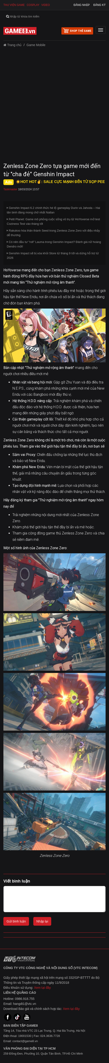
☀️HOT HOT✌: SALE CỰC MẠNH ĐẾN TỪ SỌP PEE (60, 182)
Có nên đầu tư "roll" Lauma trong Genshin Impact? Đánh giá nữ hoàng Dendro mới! (54, 244)
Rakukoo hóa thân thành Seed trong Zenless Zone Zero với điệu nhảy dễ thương (53, 233)
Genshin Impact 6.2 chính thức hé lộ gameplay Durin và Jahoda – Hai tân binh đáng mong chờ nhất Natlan (53, 210)
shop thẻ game (77, 30)
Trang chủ (12, 45)
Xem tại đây (42, 987)
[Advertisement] (54, 106)
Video (45, 5)
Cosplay (33, 5)
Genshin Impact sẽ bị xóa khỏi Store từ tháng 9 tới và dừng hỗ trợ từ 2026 (53, 256)
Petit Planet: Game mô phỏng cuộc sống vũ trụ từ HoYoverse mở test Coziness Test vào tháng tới (53, 221)
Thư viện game (14, 5)
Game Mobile (36, 45)
